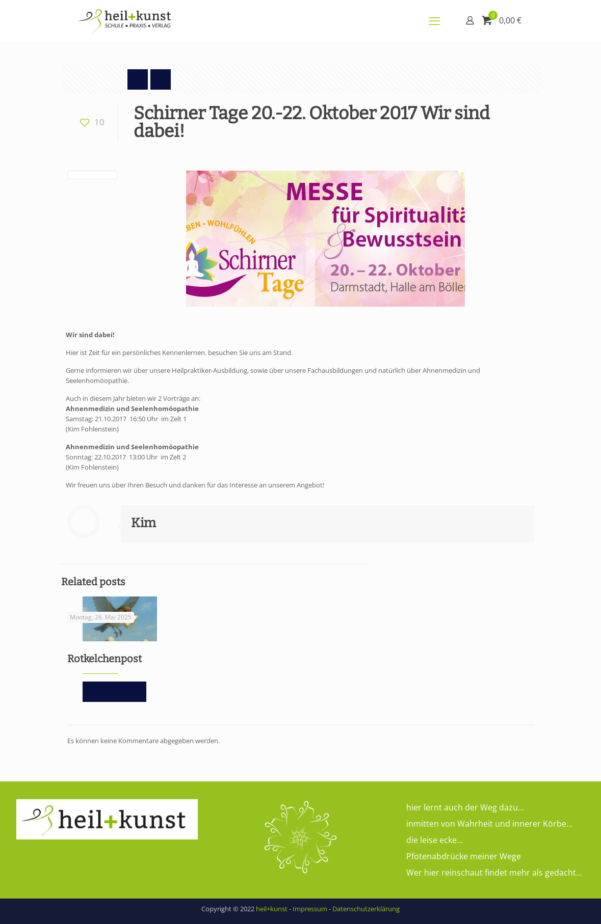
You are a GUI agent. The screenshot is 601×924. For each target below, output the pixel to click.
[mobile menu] (434, 20)
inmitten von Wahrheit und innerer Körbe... (489, 823)
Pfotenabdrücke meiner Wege (463, 856)
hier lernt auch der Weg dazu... (465, 807)
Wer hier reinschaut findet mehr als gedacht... (494, 872)
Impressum (310, 908)
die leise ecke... (434, 840)
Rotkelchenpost (104, 659)
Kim (143, 523)
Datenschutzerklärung (366, 908)
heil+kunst (272, 908)
